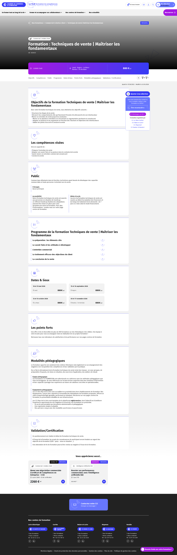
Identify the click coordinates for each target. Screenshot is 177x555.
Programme (58, 78)
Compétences (41, 78)
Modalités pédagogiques (92, 78)
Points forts (78, 78)
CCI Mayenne (138, 125)
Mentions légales (46, 551)
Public (50, 78)
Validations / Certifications (112, 78)
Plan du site (108, 551)
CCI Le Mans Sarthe (138, 120)
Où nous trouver (133, 4)
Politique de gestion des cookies (125, 551)
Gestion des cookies (96, 551)
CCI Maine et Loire (137, 122)
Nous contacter (33, 536)
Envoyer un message (88, 506)
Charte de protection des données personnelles (70, 551)
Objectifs (31, 78)
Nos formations (33, 533)
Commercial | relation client (55, 23)
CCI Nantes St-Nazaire (138, 127)
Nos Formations (37, 23)
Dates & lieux (68, 78)
